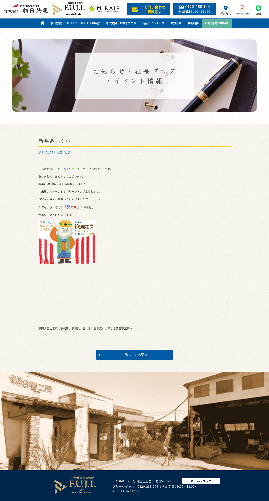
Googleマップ (201, 481)
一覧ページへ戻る (123, 354)
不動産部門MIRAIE (217, 23)
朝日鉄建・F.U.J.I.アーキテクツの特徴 (75, 23)
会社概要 (193, 23)
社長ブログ (63, 152)
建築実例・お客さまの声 (121, 23)
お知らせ (176, 23)
